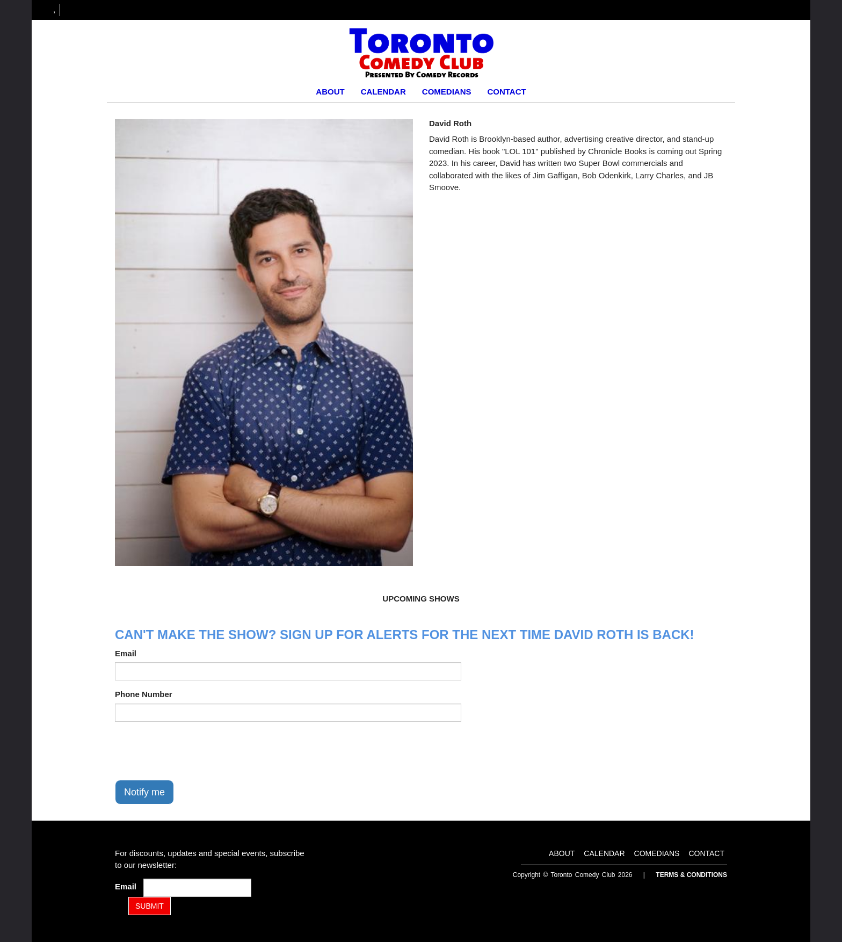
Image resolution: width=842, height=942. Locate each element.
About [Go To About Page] (330, 91)
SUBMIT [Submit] (149, 906)
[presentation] (196, 751)
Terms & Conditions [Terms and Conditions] (691, 875)
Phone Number (143, 694)
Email (125, 653)
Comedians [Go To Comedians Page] (446, 91)
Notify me (144, 792)
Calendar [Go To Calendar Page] (383, 91)
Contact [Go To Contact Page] (506, 91)
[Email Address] (197, 888)
